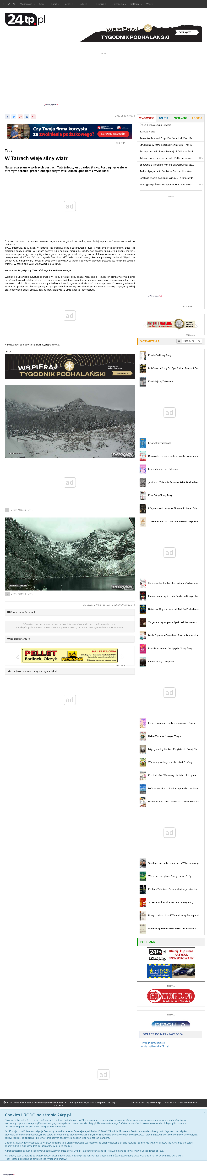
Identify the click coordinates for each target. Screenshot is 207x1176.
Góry (43, 4)
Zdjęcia (85, 4)
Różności (70, 4)
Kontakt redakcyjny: (181, 1102)
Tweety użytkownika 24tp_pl (154, 1046)
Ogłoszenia (119, 4)
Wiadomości (27, 4)
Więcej (151, 4)
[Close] (204, 1112)
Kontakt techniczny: (146, 1102)
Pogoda (197, 118)
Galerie (163, 118)
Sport (55, 4)
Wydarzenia (149, 341)
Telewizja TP (101, 4)
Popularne (180, 118)
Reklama (136, 4)
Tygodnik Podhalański (153, 1042)
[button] (16, 655)
